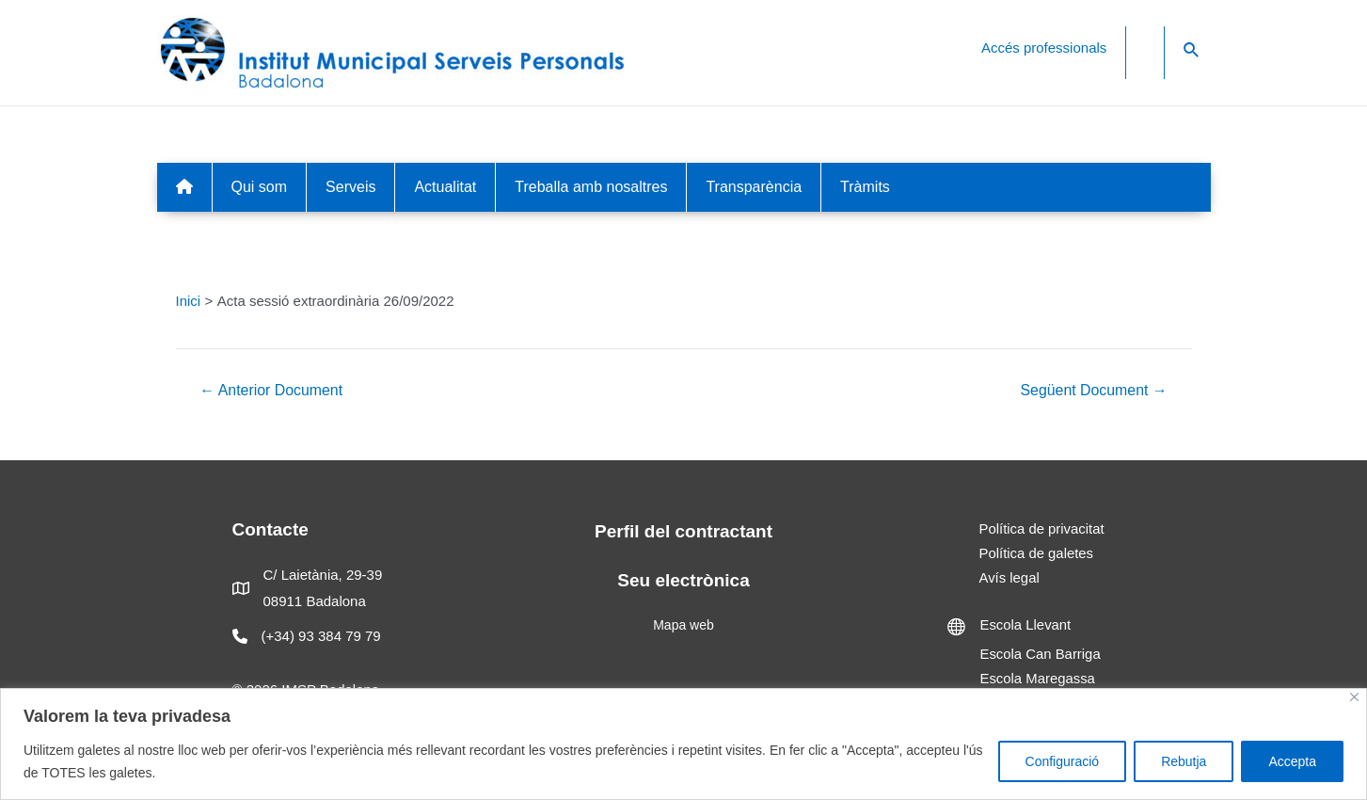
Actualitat (445, 187)
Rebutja (1183, 761)
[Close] (1354, 697)
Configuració (1062, 761)
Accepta (1292, 761)
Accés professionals (1043, 48)
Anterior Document (271, 390)
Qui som (259, 187)
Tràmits (865, 187)
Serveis (350, 187)
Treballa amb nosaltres (591, 187)
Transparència (754, 187)
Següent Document (1093, 390)
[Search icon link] (1192, 50)
